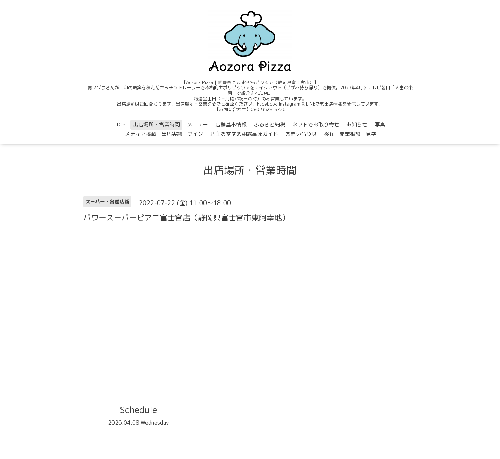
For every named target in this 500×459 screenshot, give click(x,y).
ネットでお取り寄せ (315, 124)
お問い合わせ (301, 133)
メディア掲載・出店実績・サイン (164, 133)
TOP (121, 124)
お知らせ (357, 124)
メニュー (197, 124)
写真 (380, 124)
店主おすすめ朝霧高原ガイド (244, 133)
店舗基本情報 (231, 124)
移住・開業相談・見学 (350, 133)
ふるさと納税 (269, 124)
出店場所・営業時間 (156, 124)
